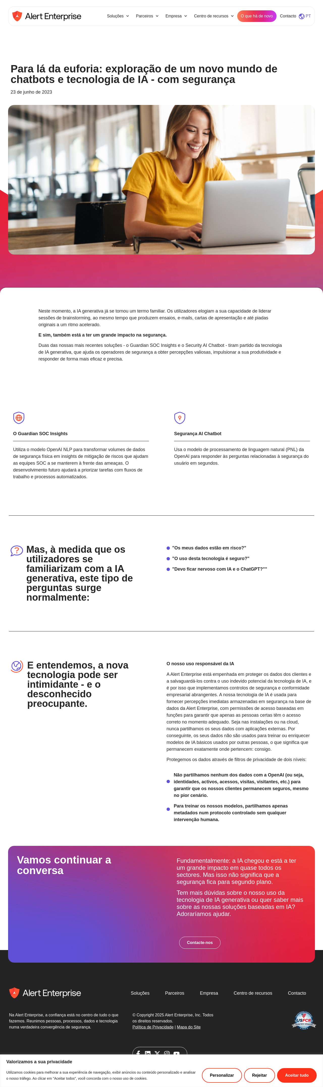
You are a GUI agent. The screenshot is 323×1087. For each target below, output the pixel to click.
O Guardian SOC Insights (40, 433)
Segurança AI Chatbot (197, 433)
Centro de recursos (214, 16)
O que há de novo (257, 16)
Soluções (118, 16)
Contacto (288, 16)
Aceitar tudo (297, 1075)
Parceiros (147, 16)
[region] (161, 1070)
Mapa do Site (189, 1027)
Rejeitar (259, 1075)
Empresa (176, 16)
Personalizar (222, 1075)
